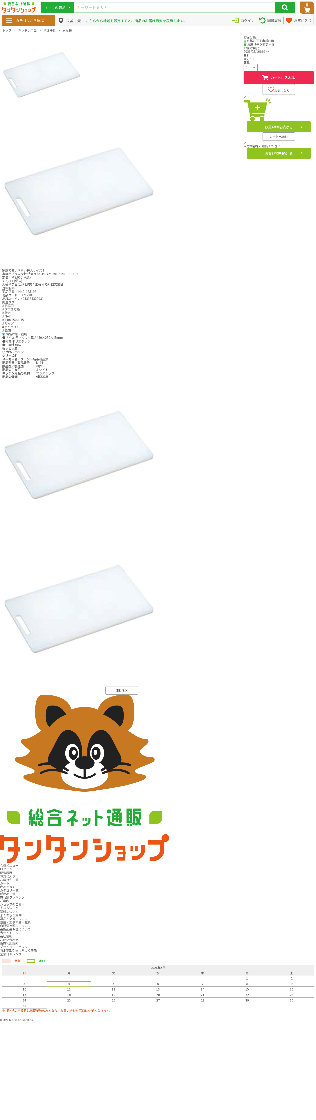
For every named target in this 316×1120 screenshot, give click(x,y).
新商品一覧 (7, 894)
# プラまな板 (11, 309)
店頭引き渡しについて (15, 925)
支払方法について (12, 908)
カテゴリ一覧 (9, 890)
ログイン (6, 869)
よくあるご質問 (11, 915)
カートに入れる (278, 77)
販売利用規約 (9, 943)
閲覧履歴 (6, 872)
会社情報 (6, 936)
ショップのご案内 (12, 904)
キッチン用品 (27, 30)
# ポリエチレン (12, 327)
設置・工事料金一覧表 (15, 922)
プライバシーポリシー (15, 947)
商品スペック (15, 352)
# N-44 (7, 316)
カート (4, 883)
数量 (247, 62)
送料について (9, 911)
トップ (6, 30)
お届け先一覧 (9, 879)
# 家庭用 (8, 305)
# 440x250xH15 (13, 319)
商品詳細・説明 (16, 334)
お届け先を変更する (259, 44)
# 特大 (6, 312)
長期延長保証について (15, 929)
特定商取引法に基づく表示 (18, 950)
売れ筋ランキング (12, 897)
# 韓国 (6, 330)
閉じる (122, 690)
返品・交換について (14, 918)
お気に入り (279, 90)
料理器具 (49, 30)
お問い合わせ (9, 940)
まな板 (67, 30)
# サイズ (8, 323)
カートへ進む (278, 136)
